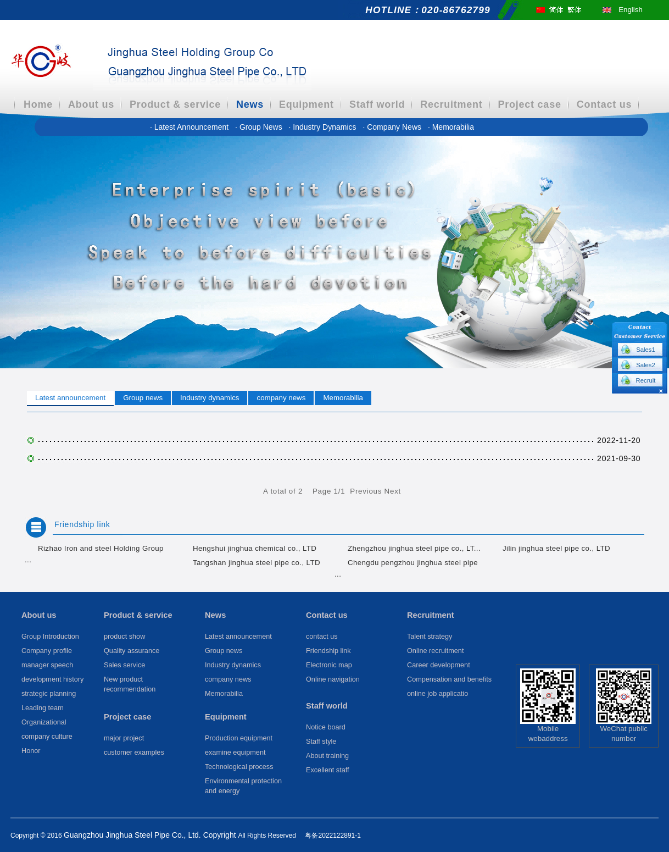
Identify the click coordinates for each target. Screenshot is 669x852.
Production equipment (238, 738)
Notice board (325, 727)
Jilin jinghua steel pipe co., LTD (556, 548)
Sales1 (645, 349)
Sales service (124, 665)
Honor (30, 751)
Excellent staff (327, 770)
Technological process (239, 767)
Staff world (377, 104)
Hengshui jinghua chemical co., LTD (254, 548)
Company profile (46, 651)
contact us (322, 636)
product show (124, 636)
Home (38, 104)
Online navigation (333, 679)
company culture (47, 736)
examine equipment (235, 752)
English (630, 9)
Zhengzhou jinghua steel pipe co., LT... (414, 548)
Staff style (321, 741)
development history (52, 679)
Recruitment (451, 104)
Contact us (604, 104)
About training (327, 756)
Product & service (175, 104)
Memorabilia (451, 127)
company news (393, 127)
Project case (529, 104)
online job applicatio (437, 694)
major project (124, 738)
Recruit (646, 380)
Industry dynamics (324, 127)
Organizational (43, 722)
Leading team (42, 708)
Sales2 (645, 365)
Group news (259, 127)
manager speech (47, 665)
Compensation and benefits (449, 679)
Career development (438, 665)
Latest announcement (190, 127)
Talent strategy (429, 636)
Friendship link (82, 524)
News (250, 104)
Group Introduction (50, 636)
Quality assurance (131, 651)
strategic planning (48, 694)
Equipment (306, 104)
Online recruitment (435, 651)
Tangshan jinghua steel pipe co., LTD (256, 562)
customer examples (134, 752)
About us (91, 104)
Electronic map (329, 665)
